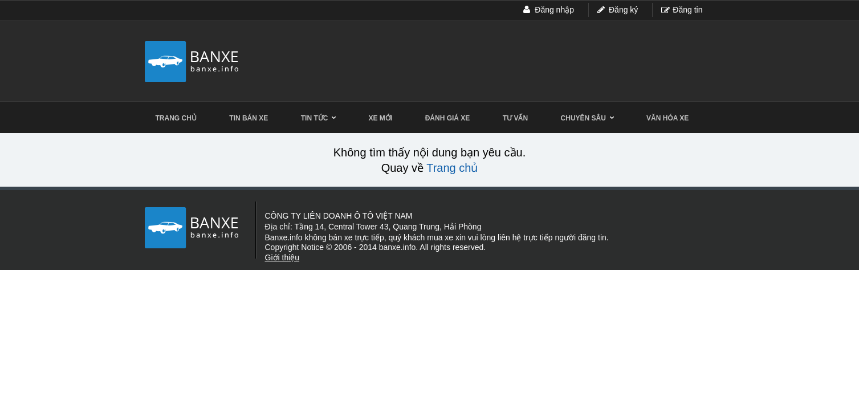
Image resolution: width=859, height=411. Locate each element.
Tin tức (318, 118)
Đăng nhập (554, 9)
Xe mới (381, 118)
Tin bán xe (248, 118)
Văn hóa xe (667, 118)
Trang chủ (176, 118)
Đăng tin (687, 9)
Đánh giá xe (447, 118)
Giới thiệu (282, 257)
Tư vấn (515, 118)
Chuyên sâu (587, 118)
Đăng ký (623, 9)
